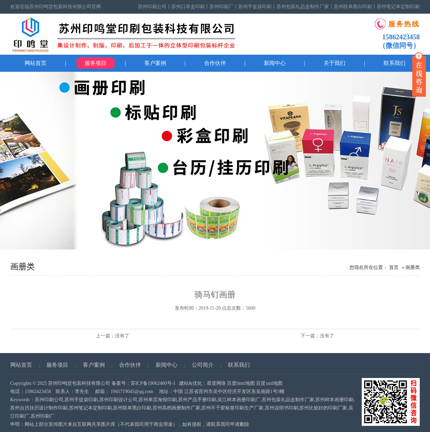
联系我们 (239, 365)
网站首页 (35, 63)
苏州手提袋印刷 (255, 6)
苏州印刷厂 (221, 6)
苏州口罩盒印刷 (188, 6)
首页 (394, 267)
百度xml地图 (269, 383)
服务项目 (95, 63)
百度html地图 (241, 383)
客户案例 (155, 63)
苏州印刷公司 (152, 6)
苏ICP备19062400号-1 (153, 383)
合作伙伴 (215, 63)
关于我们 (334, 63)
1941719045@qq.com (132, 391)
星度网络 (216, 383)
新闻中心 (275, 63)
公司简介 (203, 365)
